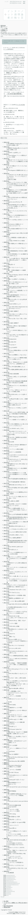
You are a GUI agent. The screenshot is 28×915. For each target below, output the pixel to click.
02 (6, 876)
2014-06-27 (6, 443)
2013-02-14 (6, 536)
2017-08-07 (6, 324)
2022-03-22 (6, 164)
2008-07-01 (6, 803)
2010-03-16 (6, 676)
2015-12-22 (6, 353)
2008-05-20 (6, 838)
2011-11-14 (6, 588)
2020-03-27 (6, 246)
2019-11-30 (6, 277)
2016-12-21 (6, 337)
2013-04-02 (6, 527)
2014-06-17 (6, 447)
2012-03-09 (6, 583)
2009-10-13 (6, 713)
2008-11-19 (6, 771)
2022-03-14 (6, 173)
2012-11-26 (6, 548)
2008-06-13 (6, 815)
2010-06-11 (6, 672)
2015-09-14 (6, 365)
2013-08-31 (6, 502)
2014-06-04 (6, 453)
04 (6, 875)
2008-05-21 (6, 829)
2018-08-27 (6, 309)
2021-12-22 (6, 196)
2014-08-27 (6, 436)
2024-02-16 (6, 151)
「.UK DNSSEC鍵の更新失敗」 (14, 93)
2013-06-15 (6, 513)
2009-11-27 (6, 697)
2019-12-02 (6, 273)
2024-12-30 (6, 142)
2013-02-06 (6, 539)
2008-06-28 (6, 808)
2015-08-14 (6, 368)
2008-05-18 (6, 846)
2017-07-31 (6, 329)
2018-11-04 (6, 302)
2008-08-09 (6, 781)
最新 (24, 1)
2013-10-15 (6, 490)
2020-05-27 (6, 236)
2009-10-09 (6, 718)
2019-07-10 (6, 280)
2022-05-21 (6, 158)
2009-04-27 (6, 744)
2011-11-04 (6, 591)
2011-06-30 (6, 619)
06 (8, 875)
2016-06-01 (6, 346)
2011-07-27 (6, 610)
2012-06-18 (6, 574)
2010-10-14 (6, 649)
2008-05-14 (6, 849)
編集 (24, 3)
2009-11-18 (6, 703)
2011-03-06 (6, 632)
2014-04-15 (6, 462)
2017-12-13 (6, 317)
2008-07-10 (6, 799)
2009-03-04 (6, 753)
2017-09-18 (6, 321)
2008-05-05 (6, 855)
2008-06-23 (6, 812)
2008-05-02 (6, 864)
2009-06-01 (6, 739)
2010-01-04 (6, 690)
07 (10, 875)
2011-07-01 (6, 614)
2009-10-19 (6, 709)
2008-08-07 (6, 785)
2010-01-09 (6, 687)
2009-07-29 (6, 728)
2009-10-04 (6, 720)
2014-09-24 (6, 427)
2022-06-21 (6, 154)
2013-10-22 (6, 486)
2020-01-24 (6, 257)
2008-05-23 (6, 826)
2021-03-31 (6, 209)
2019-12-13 (6, 263)
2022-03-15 (6, 169)
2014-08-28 (6, 430)
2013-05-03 (6, 516)
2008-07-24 (6, 797)
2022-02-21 (6, 181)
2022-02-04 (6, 188)
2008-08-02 (6, 789)
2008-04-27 (6, 871)
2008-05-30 (6, 824)
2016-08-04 (6, 340)
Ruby (14, 913)
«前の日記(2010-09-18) (15, 1)
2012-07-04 (6, 555)
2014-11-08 (6, 415)
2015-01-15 (6, 397)
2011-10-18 (6, 599)
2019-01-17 (6, 293)
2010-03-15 (6, 679)
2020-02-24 (6, 249)
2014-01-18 (6, 477)
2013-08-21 (6, 507)
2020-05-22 (6, 242)
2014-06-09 (6, 450)
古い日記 (6, 901)
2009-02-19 (6, 759)
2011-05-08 (6, 625)
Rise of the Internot (8, 905)
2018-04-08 (6, 312)
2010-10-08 (6, 654)
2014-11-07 (6, 418)
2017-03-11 (6, 333)
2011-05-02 (6, 627)
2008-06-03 (6, 821)
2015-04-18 (6, 375)
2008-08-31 (6, 778)
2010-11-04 (6, 647)
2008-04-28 (6, 866)
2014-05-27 (6, 458)
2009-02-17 (6, 762)
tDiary (16, 912)
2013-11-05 (6, 483)
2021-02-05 (6, 218)
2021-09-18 (6, 200)
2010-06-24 (6, 667)
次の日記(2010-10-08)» (15, 3)
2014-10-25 (6, 422)
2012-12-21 (6, 545)
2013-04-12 (6, 524)
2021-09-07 (6, 203)
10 (12, 875)
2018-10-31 (6, 305)
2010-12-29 (6, 644)
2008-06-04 (6, 818)
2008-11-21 (6, 768)
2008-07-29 (6, 792)
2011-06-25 (6, 622)
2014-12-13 (6, 406)
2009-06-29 (6, 730)
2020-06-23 (6, 231)
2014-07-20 (6, 440)
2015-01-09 (6, 402)
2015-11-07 (6, 356)
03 (7, 876)
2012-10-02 (6, 551)
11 (13, 875)
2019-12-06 (6, 268)
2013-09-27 (6, 495)
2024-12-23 (6, 146)
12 (13, 878)
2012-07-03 (6, 561)
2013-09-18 (6, 499)
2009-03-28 (6, 747)
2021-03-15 (6, 214)
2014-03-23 (6, 471)
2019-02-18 (6, 285)
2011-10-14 (6, 602)
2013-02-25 (6, 533)
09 (12, 876)
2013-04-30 (6, 520)
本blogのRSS (7, 907)
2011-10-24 (6, 597)
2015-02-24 (6, 388)
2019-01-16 (6, 298)
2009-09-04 (6, 725)
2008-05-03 (6, 859)
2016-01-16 (6, 349)
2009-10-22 (6, 706)
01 (6, 878)
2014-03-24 (6, 467)
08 (11, 875)
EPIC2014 (3, 25)
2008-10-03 (6, 773)
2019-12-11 (6, 266)
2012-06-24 (6, 570)
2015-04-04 (6, 379)
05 (7, 875)
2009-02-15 (6, 764)
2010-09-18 (6, 661)
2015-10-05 (6, 360)
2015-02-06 (6, 393)
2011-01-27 (6, 638)
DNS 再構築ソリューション (4, 30)
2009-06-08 (6, 735)
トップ (6, 1)
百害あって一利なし (11, 72)
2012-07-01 (6, 566)
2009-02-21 (6, 755)
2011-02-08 (6, 635)
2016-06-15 (6, 343)
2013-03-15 (6, 530)
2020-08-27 (6, 222)
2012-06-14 (6, 577)
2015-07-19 (6, 372)
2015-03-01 (6, 384)
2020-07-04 (6, 227)
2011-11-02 (6, 594)
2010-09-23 (8, 41)
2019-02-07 (6, 289)
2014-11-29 (6, 410)
